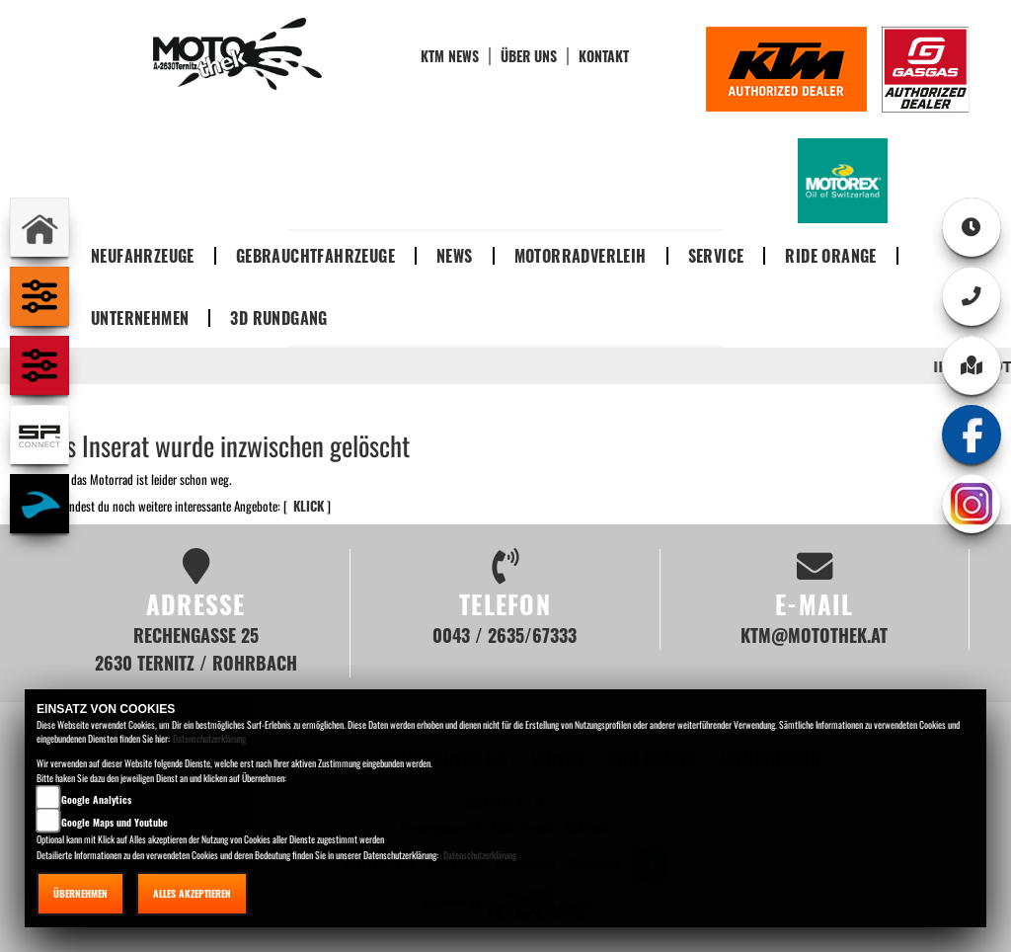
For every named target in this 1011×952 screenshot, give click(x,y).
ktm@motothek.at (814, 634)
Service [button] (716, 256)
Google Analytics (96, 799)
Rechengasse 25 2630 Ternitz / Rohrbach (196, 648)
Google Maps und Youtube (114, 822)
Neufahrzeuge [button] (142, 256)
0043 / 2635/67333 (504, 634)
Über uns (529, 56)
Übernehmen (80, 893)
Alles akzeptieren (192, 893)
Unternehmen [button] (140, 318)
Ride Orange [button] (830, 256)
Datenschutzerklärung (209, 738)
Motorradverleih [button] (580, 256)
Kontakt (604, 56)
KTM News (450, 56)
